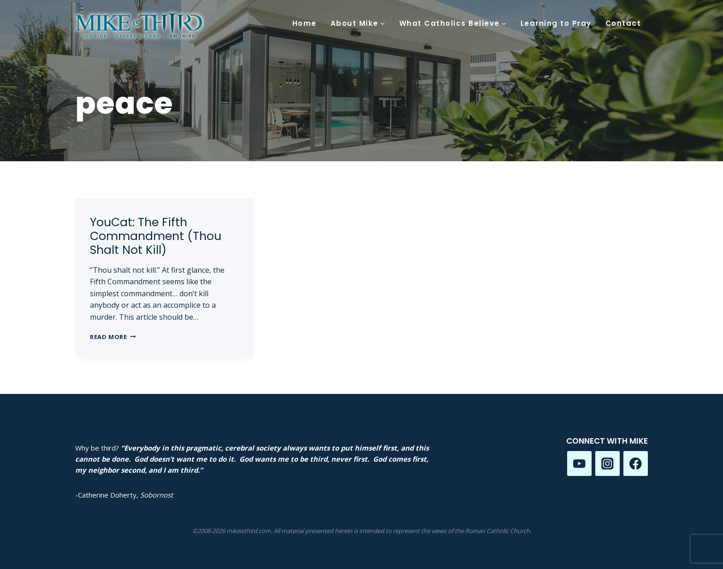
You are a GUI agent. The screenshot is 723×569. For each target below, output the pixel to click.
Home (304, 23)
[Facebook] (635, 463)
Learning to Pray (556, 23)
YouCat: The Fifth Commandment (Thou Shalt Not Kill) (155, 236)
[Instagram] (607, 463)
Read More (113, 337)
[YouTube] (579, 463)
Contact (623, 23)
